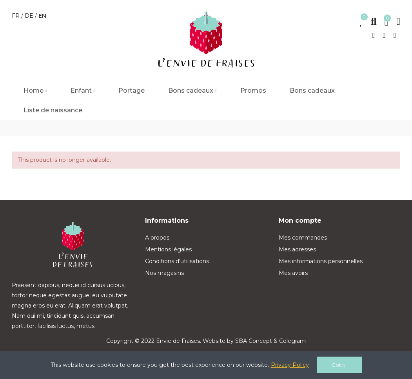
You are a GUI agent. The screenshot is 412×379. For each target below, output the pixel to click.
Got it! (339, 365)
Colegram (292, 340)
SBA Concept (253, 340)
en (42, 15)
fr (16, 15)
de (30, 15)
